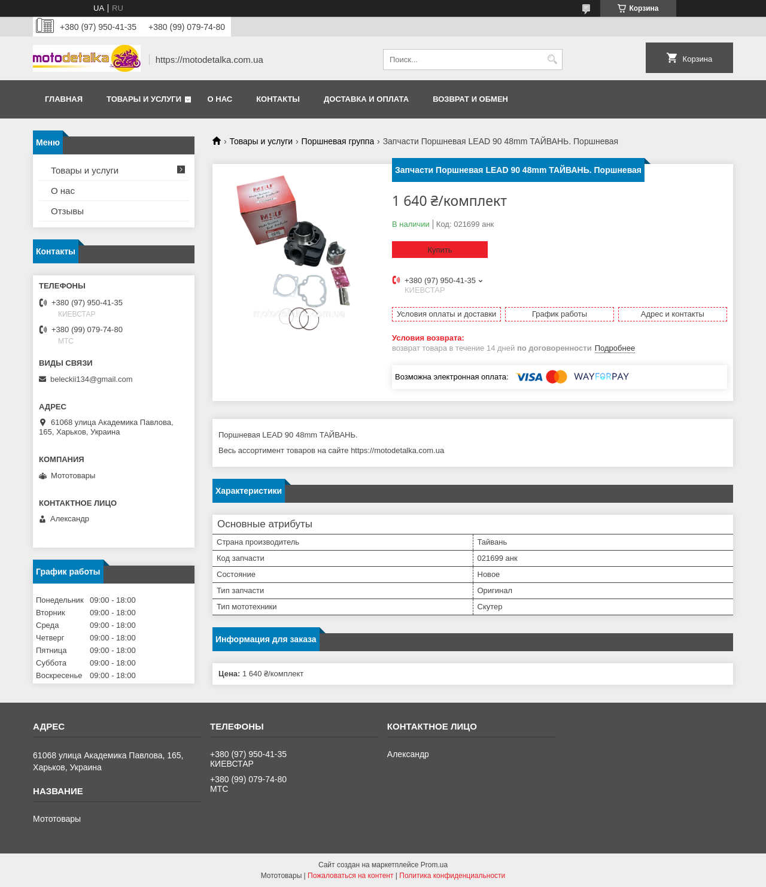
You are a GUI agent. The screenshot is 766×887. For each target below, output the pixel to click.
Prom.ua (434, 865)
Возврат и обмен (470, 99)
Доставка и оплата (366, 99)
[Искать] (552, 59)
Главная (64, 99)
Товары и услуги (144, 99)
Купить (439, 249)
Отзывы (67, 211)
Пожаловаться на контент (350, 875)
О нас (220, 99)
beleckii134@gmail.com (91, 379)
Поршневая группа (338, 141)
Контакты (278, 99)
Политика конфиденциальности (452, 875)
